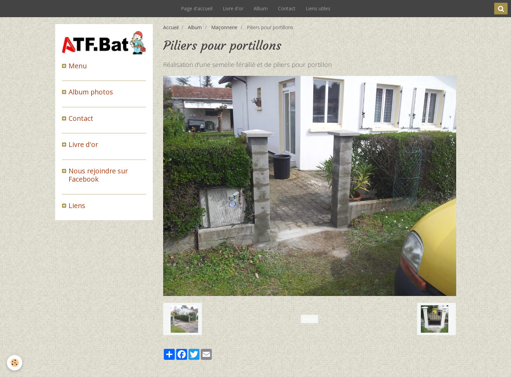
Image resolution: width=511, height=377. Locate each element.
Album (261, 8)
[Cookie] (14, 362)
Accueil (171, 27)
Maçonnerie (224, 27)
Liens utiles (318, 8)
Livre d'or (233, 8)
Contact (286, 8)
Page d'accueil (196, 8)
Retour (309, 319)
